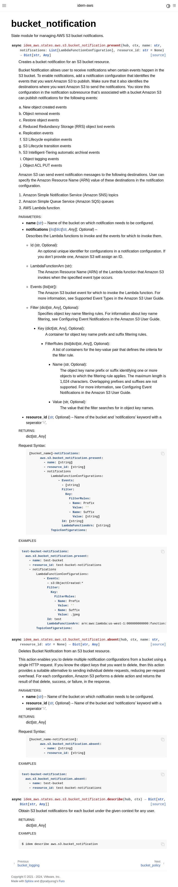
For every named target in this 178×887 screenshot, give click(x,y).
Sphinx (29, 881)
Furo (61, 881)
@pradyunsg (48, 881)
